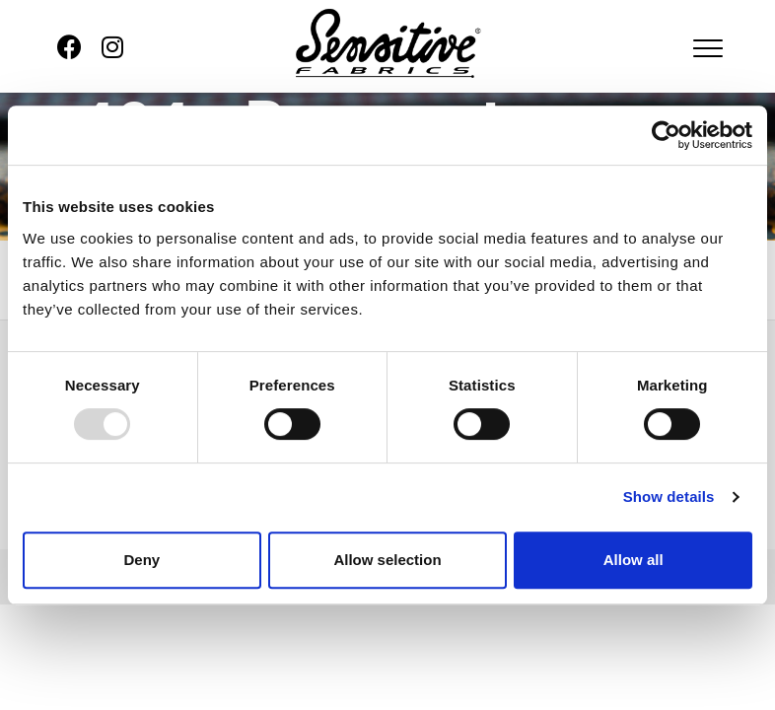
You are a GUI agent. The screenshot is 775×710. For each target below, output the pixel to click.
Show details (669, 496)
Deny (141, 559)
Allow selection (387, 559)
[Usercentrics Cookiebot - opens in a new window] (666, 135)
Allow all (633, 559)
